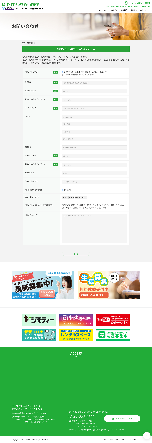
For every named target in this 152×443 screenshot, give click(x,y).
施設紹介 (134, 10)
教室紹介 (114, 10)
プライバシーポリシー (61, 57)
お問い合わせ (145, 10)
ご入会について (102, 10)
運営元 (103, 439)
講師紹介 (124, 10)
